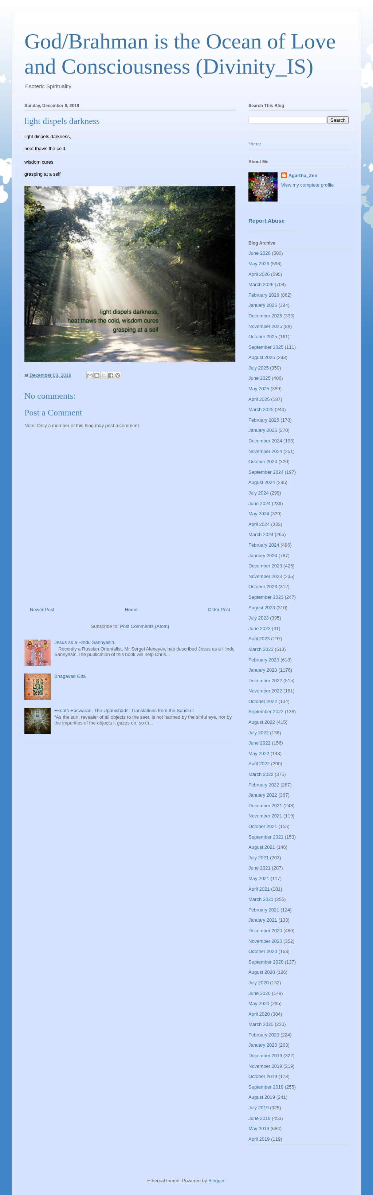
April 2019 (259, 1139)
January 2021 (262, 920)
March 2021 (261, 899)
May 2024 (258, 513)
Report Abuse (266, 221)
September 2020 (265, 962)
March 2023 (261, 649)
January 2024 (262, 555)
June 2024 (259, 503)
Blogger (216, 1180)
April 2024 (259, 524)
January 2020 (262, 1045)
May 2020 (258, 1003)
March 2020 (261, 1024)
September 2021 (265, 837)
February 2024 (263, 545)
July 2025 (258, 368)
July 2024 (258, 493)
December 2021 (265, 805)
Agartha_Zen (302, 175)
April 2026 (259, 274)
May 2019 (258, 1128)
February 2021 (263, 910)
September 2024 (265, 472)
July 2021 (258, 857)
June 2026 (259, 253)
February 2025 (263, 420)
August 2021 (261, 847)
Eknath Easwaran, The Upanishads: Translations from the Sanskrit (124, 710)
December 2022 (265, 680)
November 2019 (265, 1066)
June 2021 (259, 868)
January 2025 (262, 430)
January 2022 (262, 795)
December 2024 (265, 441)
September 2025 (265, 347)
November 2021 (265, 816)
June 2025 (259, 378)
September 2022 (265, 711)
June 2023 (259, 628)
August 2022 (261, 722)
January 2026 (262, 305)
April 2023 (259, 638)
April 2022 (259, 763)
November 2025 (265, 326)
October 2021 (262, 826)
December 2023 (265, 566)
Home (131, 609)
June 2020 (259, 993)
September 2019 (265, 1087)
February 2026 (263, 295)
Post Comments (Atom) (144, 626)
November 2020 (265, 941)
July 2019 (258, 1107)
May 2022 (258, 753)
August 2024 (261, 482)
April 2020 (259, 1014)
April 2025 (259, 399)
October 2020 (262, 951)
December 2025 (265, 316)
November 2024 (265, 451)
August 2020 (261, 972)
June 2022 (259, 743)
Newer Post (42, 609)
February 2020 (263, 1035)
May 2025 (258, 388)
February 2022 (263, 785)
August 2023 (261, 607)
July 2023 (258, 618)
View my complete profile (307, 185)
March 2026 (261, 284)
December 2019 (265, 1055)
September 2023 (265, 597)
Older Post (219, 609)
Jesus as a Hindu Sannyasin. (84, 642)
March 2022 (261, 774)
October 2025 (262, 336)
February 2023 (263, 660)
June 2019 (259, 1118)
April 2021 (259, 889)
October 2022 (262, 701)
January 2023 (262, 670)
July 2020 (258, 982)
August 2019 (261, 1097)
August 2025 (261, 357)
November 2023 (265, 576)
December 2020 (265, 930)
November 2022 (265, 691)
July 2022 (258, 732)
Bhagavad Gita (70, 676)
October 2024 (262, 461)
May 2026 (258, 263)
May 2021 (258, 878)
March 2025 (261, 409)
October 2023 (262, 586)
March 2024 (261, 534)
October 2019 (262, 1076)
